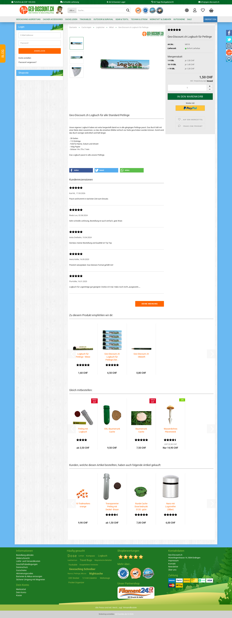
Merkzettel (203, 10)
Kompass (90, 556)
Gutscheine (179, 19)
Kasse (19, 595)
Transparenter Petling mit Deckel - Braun (112, 506)
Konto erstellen (24, 58)
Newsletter (173, 566)
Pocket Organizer (76, 582)
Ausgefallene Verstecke (88, 565)
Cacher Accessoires (53, 19)
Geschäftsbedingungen (27, 564)
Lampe (81, 556)
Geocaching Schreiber (82, 569)
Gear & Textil (122, 19)
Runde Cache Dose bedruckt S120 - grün (141, 506)
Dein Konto (21, 592)
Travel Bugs (86, 560)
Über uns (172, 570)
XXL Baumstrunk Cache (112, 430)
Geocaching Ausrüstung (28, 19)
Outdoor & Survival (103, 19)
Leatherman (72, 560)
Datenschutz (22, 567)
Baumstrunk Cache (141, 430)
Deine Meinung (150, 304)
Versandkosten (130, 607)
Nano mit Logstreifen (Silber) (170, 506)
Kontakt (172, 563)
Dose (72, 556)
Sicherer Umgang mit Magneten (30, 579)
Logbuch (102, 555)
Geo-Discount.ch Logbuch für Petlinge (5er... (112, 357)
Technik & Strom (139, 19)
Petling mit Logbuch (83, 430)
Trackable (72, 565)
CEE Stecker (73, 578)
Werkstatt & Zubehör (160, 19)
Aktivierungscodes (24, 573)
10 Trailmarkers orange (83, 505)
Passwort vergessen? (27, 62)
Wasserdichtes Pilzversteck (170, 430)
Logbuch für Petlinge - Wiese (83, 355)
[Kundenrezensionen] (174, 31)
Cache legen (71, 19)
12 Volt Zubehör (89, 578)
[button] (187, 9)
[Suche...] (72, 10)
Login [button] (194, 10)
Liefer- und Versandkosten (28, 561)
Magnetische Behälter (103, 560)
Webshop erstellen (106, 614)
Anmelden (39, 51)
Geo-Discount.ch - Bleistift (141, 355)
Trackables (85, 19)
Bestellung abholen (25, 555)
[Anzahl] (190, 87)
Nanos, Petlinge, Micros (77, 574)
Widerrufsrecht (23, 558)
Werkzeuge (105, 578)
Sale (189, 19)
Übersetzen (210, 19)
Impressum (173, 560)
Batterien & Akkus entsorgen (29, 576)
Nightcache (96, 573)
